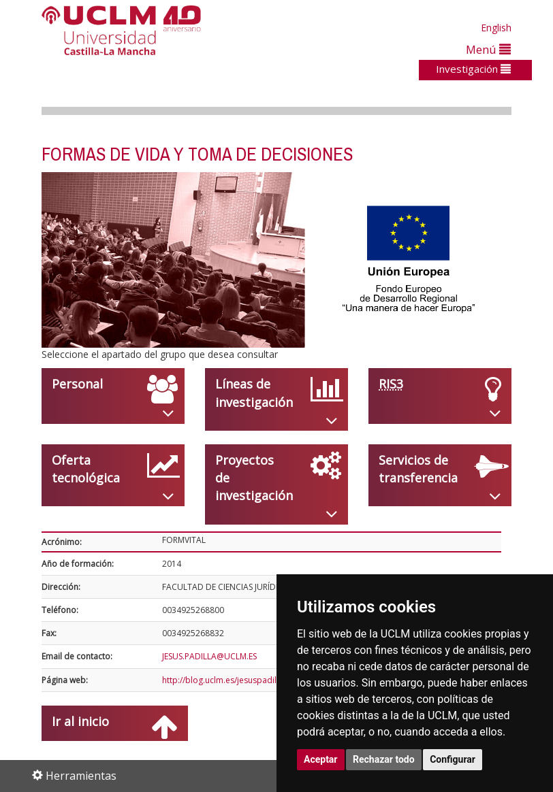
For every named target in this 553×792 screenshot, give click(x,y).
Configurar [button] (452, 759)
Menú (488, 49)
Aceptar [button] (321, 759)
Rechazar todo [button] (384, 759)
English (496, 27)
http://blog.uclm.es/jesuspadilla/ (224, 680)
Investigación (473, 69)
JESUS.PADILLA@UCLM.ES (209, 656)
